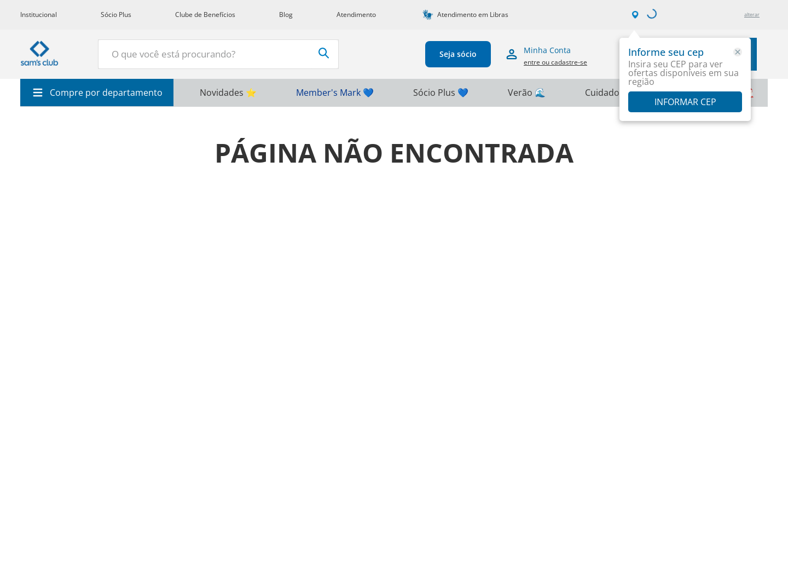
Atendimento (356, 14)
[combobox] (218, 54)
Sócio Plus (116, 14)
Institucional (38, 14)
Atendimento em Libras (472, 14)
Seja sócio (458, 54)
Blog (286, 14)
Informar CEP (685, 102)
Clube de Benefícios (205, 14)
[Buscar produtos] (323, 53)
